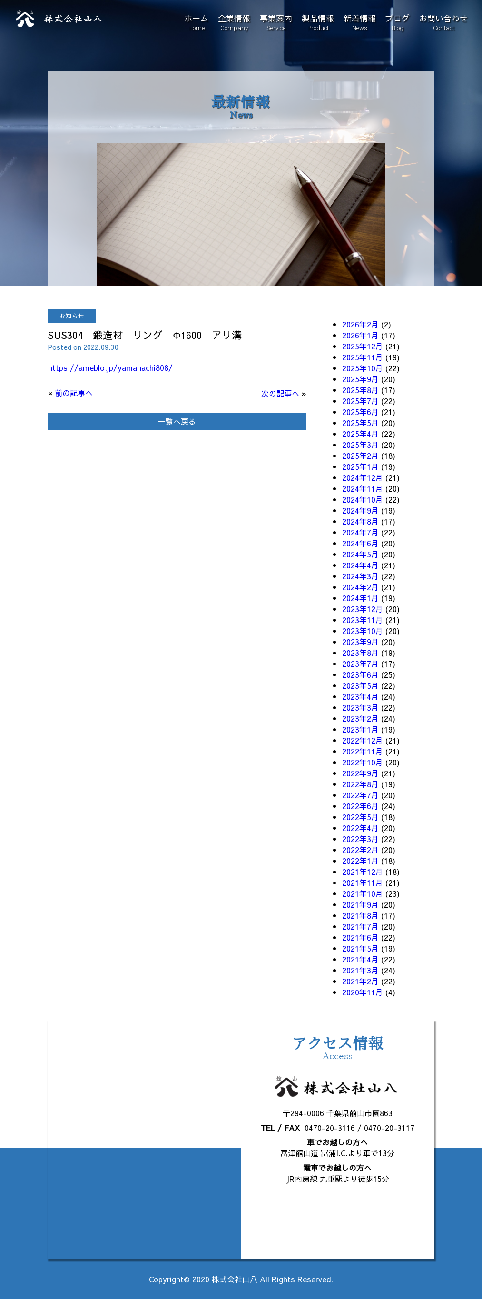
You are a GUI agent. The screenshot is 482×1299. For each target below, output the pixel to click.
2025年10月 (362, 368)
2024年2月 (360, 587)
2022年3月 (360, 838)
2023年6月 (360, 674)
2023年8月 (360, 652)
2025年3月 (360, 444)
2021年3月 (360, 970)
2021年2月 (360, 981)
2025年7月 (360, 401)
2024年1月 (360, 598)
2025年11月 (362, 357)
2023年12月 (362, 609)
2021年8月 (360, 915)
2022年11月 (362, 751)
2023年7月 (360, 663)
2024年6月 (360, 543)
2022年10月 (362, 762)
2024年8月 (360, 521)
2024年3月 (360, 576)
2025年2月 (360, 455)
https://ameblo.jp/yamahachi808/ (110, 367)
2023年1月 (360, 729)
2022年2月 (360, 849)
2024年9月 (360, 510)
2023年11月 (362, 620)
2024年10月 (362, 499)
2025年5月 (360, 422)
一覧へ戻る (177, 421)
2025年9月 (360, 379)
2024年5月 (360, 554)
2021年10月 (362, 893)
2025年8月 (360, 390)
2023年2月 (360, 718)
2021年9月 (360, 904)
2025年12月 (362, 346)
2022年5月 (360, 817)
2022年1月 (360, 860)
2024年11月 (362, 488)
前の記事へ (74, 392)
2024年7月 (360, 532)
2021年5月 (360, 948)
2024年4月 (360, 565)
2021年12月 (362, 871)
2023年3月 (360, 707)
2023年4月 (360, 696)
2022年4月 (360, 828)
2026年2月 (360, 324)
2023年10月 (362, 630)
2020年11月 (362, 992)
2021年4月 (360, 959)
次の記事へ (280, 393)
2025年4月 (360, 433)
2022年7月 (360, 795)
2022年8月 (360, 784)
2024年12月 (362, 477)
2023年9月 (360, 641)
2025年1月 (360, 466)
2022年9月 (360, 773)
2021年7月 (360, 926)
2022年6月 (360, 806)
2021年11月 (362, 882)
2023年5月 (360, 685)
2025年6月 (360, 412)
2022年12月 (362, 740)
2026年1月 (360, 335)
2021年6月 (360, 937)
